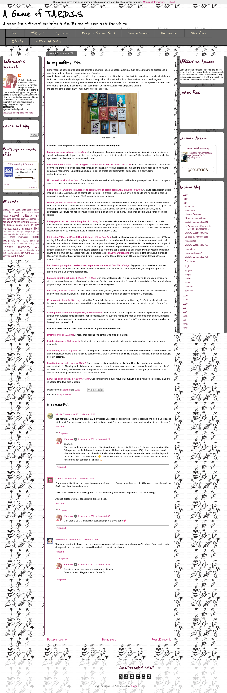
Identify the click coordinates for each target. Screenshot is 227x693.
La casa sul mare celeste (196, 237)
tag (32, 243)
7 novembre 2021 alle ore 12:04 (79, 414)
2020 (185, 296)
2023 (185, 195)
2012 (185, 328)
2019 (185, 300)
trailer (9, 253)
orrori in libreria (26, 234)
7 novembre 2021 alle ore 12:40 (78, 478)
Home (15, 33)
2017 (185, 308)
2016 (185, 312)
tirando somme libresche (23, 250)
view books (33, 188)
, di (67, 152)
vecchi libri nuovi (22, 253)
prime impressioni (19, 237)
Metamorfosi (190, 241)
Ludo (58, 478)
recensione (11, 240)
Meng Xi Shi (195, 158)
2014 (185, 320)
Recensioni (62, 33)
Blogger (134, 686)
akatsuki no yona (11, 210)
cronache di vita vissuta (16, 222)
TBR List (37, 33)
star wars (14, 243)
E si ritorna (190, 261)
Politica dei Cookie (48, 41)
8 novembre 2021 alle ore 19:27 (94, 564)
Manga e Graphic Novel (98, 33)
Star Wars (198, 33)
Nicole (58, 414)
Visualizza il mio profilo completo (18, 113)
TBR (37, 244)
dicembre (190, 206)
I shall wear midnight (118, 253)
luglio (188, 266)
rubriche (25, 241)
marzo (188, 282)
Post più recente (57, 639)
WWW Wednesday (13, 255)
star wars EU (25, 244)
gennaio (189, 290)
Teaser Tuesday (16, 247)
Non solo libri (169, 33)
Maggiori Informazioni (154, 2)
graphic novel (22, 225)
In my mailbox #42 (193, 253)
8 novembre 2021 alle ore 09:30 (94, 516)
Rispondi (59, 426)
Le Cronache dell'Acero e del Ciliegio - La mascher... (198, 227)
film (31, 222)
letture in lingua (22, 228)
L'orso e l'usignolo (193, 214)
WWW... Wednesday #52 (196, 245)
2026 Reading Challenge (20, 164)
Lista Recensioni (9, 232)
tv (12, 252)
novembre (190, 210)
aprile (188, 278)
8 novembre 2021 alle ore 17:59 (82, 539)
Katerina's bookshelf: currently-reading (198, 148)
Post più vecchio (161, 639)
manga (20, 231)
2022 (185, 199)
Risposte (63, 433)
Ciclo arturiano (138, 33)
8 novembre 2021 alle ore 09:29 (94, 439)
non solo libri (13, 234)
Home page (109, 639)
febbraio (189, 286)
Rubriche (17, 41)
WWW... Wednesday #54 (196, 222)
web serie (34, 253)
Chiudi (172, 2)
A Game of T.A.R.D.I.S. (43, 14)
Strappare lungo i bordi (195, 218)
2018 (185, 304)
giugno (188, 270)
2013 (185, 324)
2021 (185, 203)
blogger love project (23, 212)
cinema (16, 218)
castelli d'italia (21, 215)
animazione (27, 210)
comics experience (30, 219)
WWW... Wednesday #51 (196, 257)
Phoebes (60, 539)
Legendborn (190, 249)
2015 (185, 316)
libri (36, 228)
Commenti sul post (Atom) (114, 650)
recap (35, 236)
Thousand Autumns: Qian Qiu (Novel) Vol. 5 (200, 154)
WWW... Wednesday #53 (196, 233)
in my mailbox (64, 394)
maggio (189, 274)
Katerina (68, 439)
